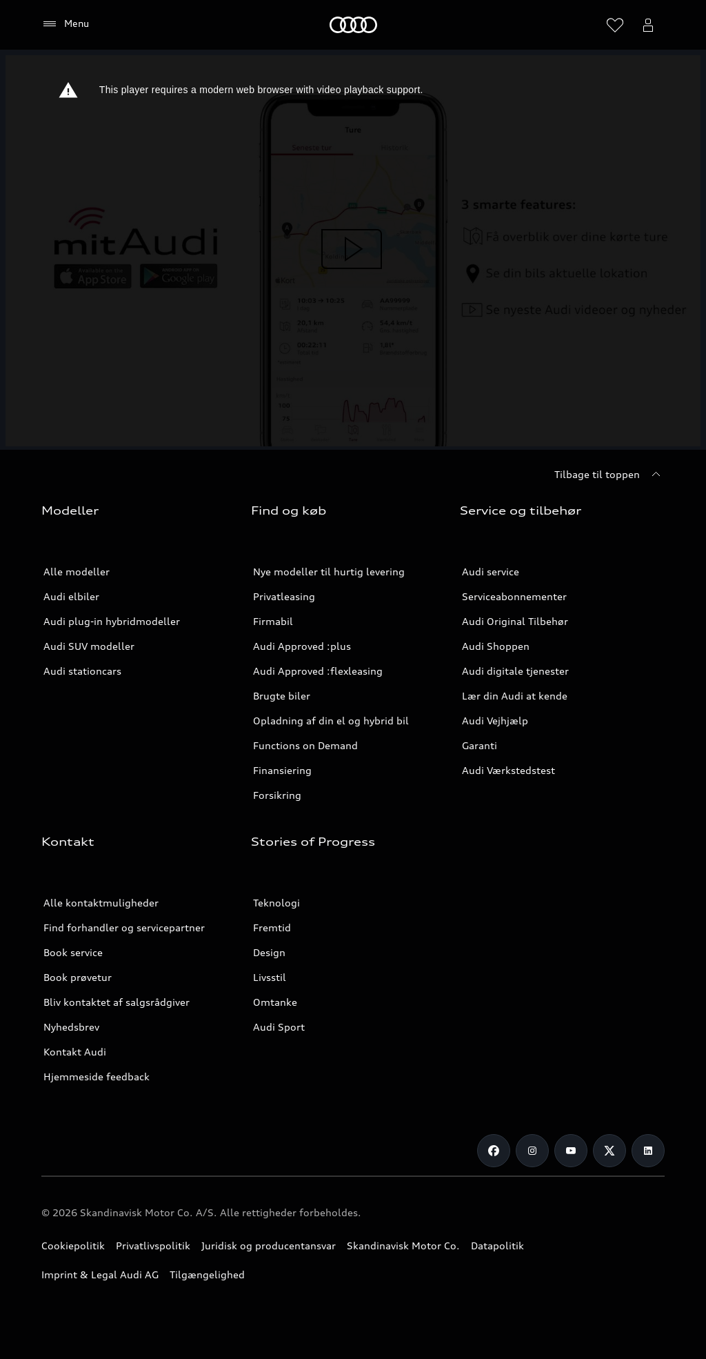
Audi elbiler (71, 596)
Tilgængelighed (207, 1274)
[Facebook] (493, 1150)
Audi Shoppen (496, 646)
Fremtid (272, 927)
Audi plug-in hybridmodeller (111, 621)
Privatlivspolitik (153, 1245)
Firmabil (273, 621)
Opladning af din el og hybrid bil (331, 720)
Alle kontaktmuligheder (101, 903)
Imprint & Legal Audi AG (100, 1274)
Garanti (479, 745)
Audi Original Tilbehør (515, 621)
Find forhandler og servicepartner (124, 927)
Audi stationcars (82, 671)
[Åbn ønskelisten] (615, 24)
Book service (73, 952)
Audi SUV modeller (88, 646)
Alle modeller (76, 571)
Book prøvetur (77, 977)
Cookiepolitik (73, 1245)
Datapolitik (497, 1245)
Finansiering (282, 770)
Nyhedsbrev (71, 1027)
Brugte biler (281, 696)
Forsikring (277, 795)
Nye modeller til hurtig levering (329, 571)
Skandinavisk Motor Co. (403, 1245)
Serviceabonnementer (514, 596)
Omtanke (275, 1002)
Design (269, 952)
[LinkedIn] (648, 1150)
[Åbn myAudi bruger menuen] (648, 24)
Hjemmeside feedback (96, 1076)
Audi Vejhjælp (495, 720)
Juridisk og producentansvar (268, 1245)
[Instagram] (532, 1150)
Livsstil (269, 977)
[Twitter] (609, 1150)
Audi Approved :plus (302, 646)
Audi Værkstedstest (508, 770)
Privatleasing (284, 596)
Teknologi (276, 903)
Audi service (490, 571)
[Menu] (65, 24)
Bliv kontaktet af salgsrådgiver (116, 1002)
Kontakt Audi (74, 1052)
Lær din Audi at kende (514, 696)
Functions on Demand (305, 745)
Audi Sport (279, 1027)
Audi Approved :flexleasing (318, 671)
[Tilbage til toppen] (609, 474)
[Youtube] (570, 1150)
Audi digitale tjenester (515, 671)
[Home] (353, 25)
